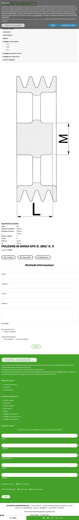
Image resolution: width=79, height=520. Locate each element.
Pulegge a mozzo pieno (12, 18)
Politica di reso (8, 390)
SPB (8, 47)
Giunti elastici (7, 35)
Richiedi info (43, 257)
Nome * (3, 274)
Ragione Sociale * (6, 458)
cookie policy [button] (38, 506)
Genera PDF (25, 257)
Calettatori (7, 32)
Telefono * (4, 303)
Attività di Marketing (8, 337)
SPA (8, 44)
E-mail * (3, 293)
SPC (21, 18)
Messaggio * (5, 323)
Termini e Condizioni (10, 384)
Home (3, 18)
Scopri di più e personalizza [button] (13, 516)
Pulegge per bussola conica (12, 53)
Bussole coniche (8, 29)
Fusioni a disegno (9, 60)
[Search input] (40, 10)
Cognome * (5, 284)
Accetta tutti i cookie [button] (68, 516)
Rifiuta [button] (53, 516)
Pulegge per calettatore (11, 56)
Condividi (8, 257)
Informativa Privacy (7, 329)
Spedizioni (7, 387)
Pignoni (5, 38)
